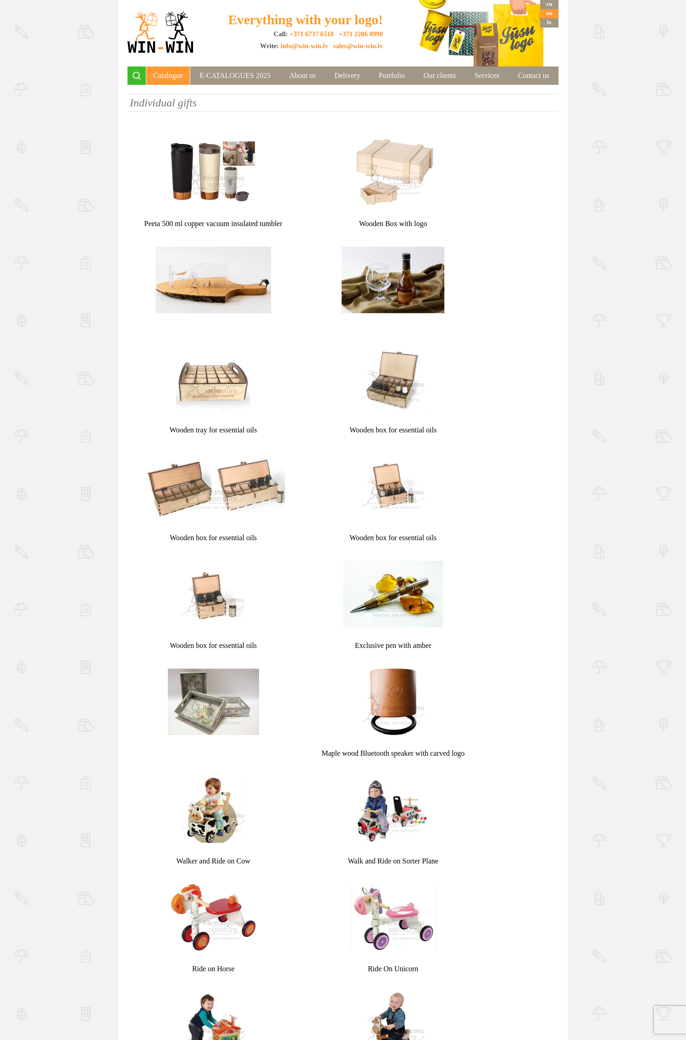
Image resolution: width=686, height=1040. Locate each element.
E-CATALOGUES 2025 (235, 75)
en (549, 13)
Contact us (533, 75)
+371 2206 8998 (361, 34)
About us (302, 75)
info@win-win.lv (304, 46)
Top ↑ (343, 917)
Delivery (347, 75)
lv (549, 22)
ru (549, 3)
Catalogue (168, 75)
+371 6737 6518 (311, 34)
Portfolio (392, 75)
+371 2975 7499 (469, 978)
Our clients (440, 75)
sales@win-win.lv (358, 46)
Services (487, 75)
